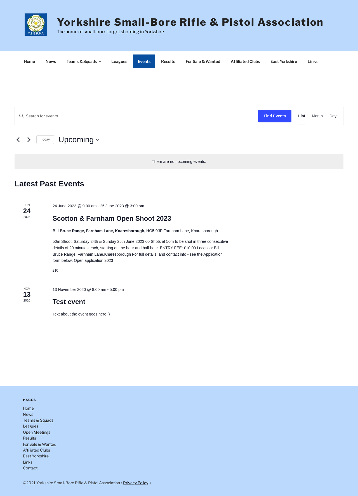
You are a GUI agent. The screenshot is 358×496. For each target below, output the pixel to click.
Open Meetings (36, 432)
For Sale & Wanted (203, 61)
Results (168, 61)
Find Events (275, 116)
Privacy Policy (135, 482)
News (51, 61)
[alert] (179, 161)
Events (144, 61)
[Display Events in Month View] (317, 116)
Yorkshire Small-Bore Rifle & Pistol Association (190, 22)
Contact (30, 468)
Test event (69, 301)
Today (45, 139)
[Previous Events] (18, 139)
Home (29, 61)
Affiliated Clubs (245, 61)
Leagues (119, 61)
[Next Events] (28, 139)
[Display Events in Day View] (332, 116)
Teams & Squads (84, 61)
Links (312, 61)
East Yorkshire (283, 61)
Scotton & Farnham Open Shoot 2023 (112, 218)
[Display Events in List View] (301, 116)
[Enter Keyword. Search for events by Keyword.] (136, 116)
